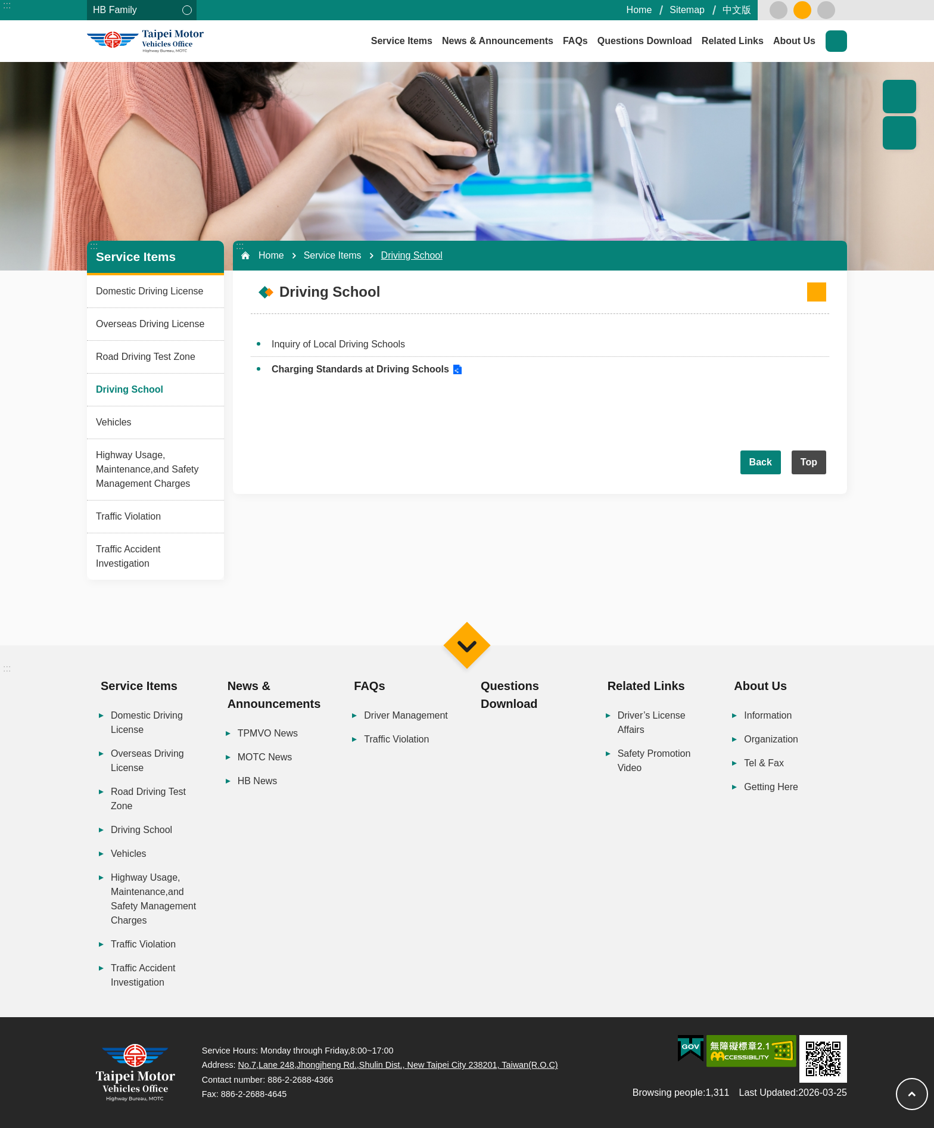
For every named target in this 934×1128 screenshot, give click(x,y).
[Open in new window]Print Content (816, 292)
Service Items (401, 41)
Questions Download (644, 41)
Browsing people (668, 1092)
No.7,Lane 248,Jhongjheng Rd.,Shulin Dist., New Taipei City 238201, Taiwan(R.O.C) (398, 1065)
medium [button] (802, 10)
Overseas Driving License (150, 324)
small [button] (778, 10)
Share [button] (899, 133)
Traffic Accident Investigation (128, 556)
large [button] (826, 10)
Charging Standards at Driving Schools (360, 369)
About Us (794, 41)
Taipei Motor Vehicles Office (194, 41)
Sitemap (687, 10)
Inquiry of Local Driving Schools (338, 344)
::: (7, 5)
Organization (771, 739)
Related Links (733, 41)
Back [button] (760, 462)
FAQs (575, 41)
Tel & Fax (764, 763)
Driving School (129, 389)
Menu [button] (466, 645)
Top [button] (809, 462)
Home (639, 10)
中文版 (737, 10)
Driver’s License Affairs (652, 722)
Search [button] (836, 41)
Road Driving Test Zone (145, 357)
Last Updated (767, 1092)
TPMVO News (268, 733)
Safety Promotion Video (654, 760)
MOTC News (265, 757)
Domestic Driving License (150, 291)
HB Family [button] (115, 10)
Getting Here (771, 787)
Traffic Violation (128, 516)
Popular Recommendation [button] (899, 96)
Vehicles (114, 422)
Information (768, 715)
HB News (258, 781)
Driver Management (406, 715)
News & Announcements (497, 41)
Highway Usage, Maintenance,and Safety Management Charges (147, 469)
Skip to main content (6, 6)
